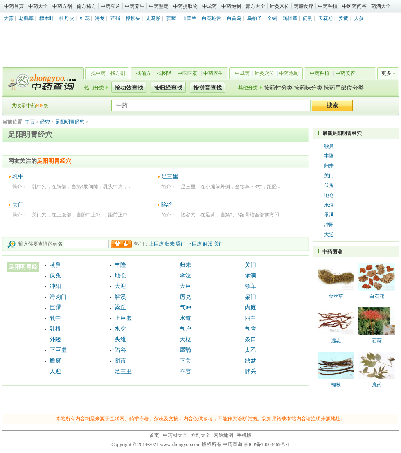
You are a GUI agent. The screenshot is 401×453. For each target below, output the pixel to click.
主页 (30, 122)
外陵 (55, 339)
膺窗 (55, 361)
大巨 (185, 286)
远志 (336, 340)
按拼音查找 (207, 88)
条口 (250, 339)
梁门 (181, 244)
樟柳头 (133, 18)
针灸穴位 (279, 6)
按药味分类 (308, 88)
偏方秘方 (86, 6)
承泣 (185, 276)
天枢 (185, 339)
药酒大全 (381, 6)
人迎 (55, 371)
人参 (359, 18)
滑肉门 (58, 297)
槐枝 (336, 385)
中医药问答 (354, 6)
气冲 (185, 307)
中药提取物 (185, 6)
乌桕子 (254, 18)
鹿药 (377, 385)
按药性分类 (278, 88)
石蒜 (377, 340)
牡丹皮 (66, 18)
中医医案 (187, 73)
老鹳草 (26, 18)
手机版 (244, 435)
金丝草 (336, 296)
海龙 (100, 18)
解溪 (208, 244)
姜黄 (343, 18)
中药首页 (14, 6)
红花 (85, 18)
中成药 (209, 6)
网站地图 (223, 435)
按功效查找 (129, 88)
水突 (120, 329)
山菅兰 (189, 18)
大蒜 (9, 18)
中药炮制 (231, 6)
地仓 (120, 276)
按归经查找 (168, 88)
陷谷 (167, 205)
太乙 (250, 350)
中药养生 (134, 6)
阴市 (120, 361)
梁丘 (120, 307)
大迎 (120, 286)
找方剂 (117, 73)
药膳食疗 (303, 6)
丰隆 (120, 265)
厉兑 (185, 297)
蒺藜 (171, 18)
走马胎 (153, 18)
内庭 (250, 307)
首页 (154, 435)
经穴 (45, 122)
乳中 (18, 177)
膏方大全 (255, 6)
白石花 (376, 296)
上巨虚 (156, 244)
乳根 (55, 329)
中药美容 (345, 73)
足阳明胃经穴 (70, 122)
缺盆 (250, 361)
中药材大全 (175, 435)
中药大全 (38, 6)
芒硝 (115, 18)
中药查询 (41, 82)
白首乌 (234, 18)
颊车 (250, 286)
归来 (170, 244)
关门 (18, 205)
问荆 (308, 18)
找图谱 (164, 73)
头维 (120, 339)
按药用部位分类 (344, 88)
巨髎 (55, 307)
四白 (250, 318)
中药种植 (328, 6)
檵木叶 (46, 18)
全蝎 (272, 18)
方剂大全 (200, 435)
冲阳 (55, 286)
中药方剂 (62, 6)
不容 (185, 371)
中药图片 (110, 6)
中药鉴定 (159, 6)
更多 (386, 73)
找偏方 (143, 73)
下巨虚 (194, 244)
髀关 (250, 371)
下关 (185, 361)
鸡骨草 (290, 18)
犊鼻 (55, 265)
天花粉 (325, 18)
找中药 (98, 73)
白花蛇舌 (211, 18)
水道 (185, 318)
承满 (250, 276)
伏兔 (55, 276)
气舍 (250, 329)
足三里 (169, 177)
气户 (185, 329)
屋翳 (185, 350)
